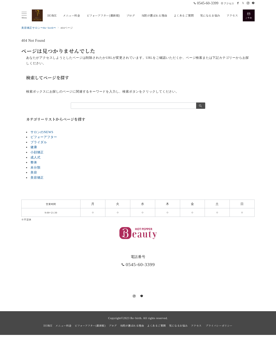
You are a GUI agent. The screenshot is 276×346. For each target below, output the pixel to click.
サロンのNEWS (41, 132)
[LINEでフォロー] (253, 3)
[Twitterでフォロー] (243, 3)
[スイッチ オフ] (249, 15)
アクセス (227, 3)
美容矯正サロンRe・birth (142, 340)
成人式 (35, 157)
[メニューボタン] (24, 15)
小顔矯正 (37, 152)
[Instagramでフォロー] (248, 3)
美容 (33, 172)
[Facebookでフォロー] (238, 3)
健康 (33, 147)
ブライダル (38, 142)
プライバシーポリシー (219, 325)
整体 (33, 162)
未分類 (35, 167)
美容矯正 (37, 177)
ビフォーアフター (43, 137)
